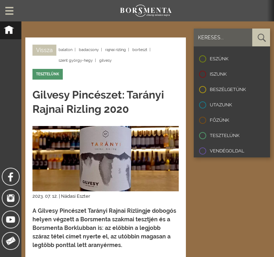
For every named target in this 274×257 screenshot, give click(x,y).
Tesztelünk (224, 135)
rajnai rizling (115, 49)
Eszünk (219, 58)
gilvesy (105, 60)
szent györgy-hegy (76, 60)
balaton (65, 49)
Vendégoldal (227, 150)
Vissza (44, 50)
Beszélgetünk (228, 89)
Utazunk (221, 104)
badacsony (89, 49)
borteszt (139, 49)
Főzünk (219, 120)
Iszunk (218, 74)
